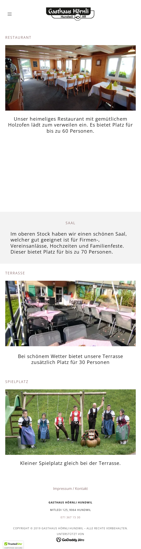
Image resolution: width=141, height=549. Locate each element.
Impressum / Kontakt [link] (70, 488)
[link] (70, 14)
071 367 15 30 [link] (71, 517)
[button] (15, 14)
